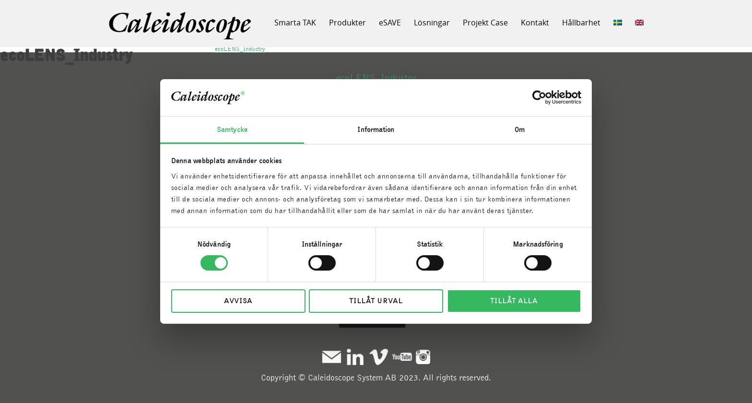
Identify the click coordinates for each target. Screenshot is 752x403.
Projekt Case (485, 22)
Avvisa (238, 300)
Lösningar (432, 22)
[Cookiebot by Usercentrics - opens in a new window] (539, 97)
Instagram (423, 357)
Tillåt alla (514, 300)
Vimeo (378, 357)
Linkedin (355, 357)
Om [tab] (520, 129)
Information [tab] (375, 129)
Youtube (402, 357)
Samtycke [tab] (232, 129)
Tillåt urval (375, 300)
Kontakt (535, 22)
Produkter (347, 22)
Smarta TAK (295, 22)
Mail (331, 357)
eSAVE (390, 22)
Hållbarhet (581, 22)
